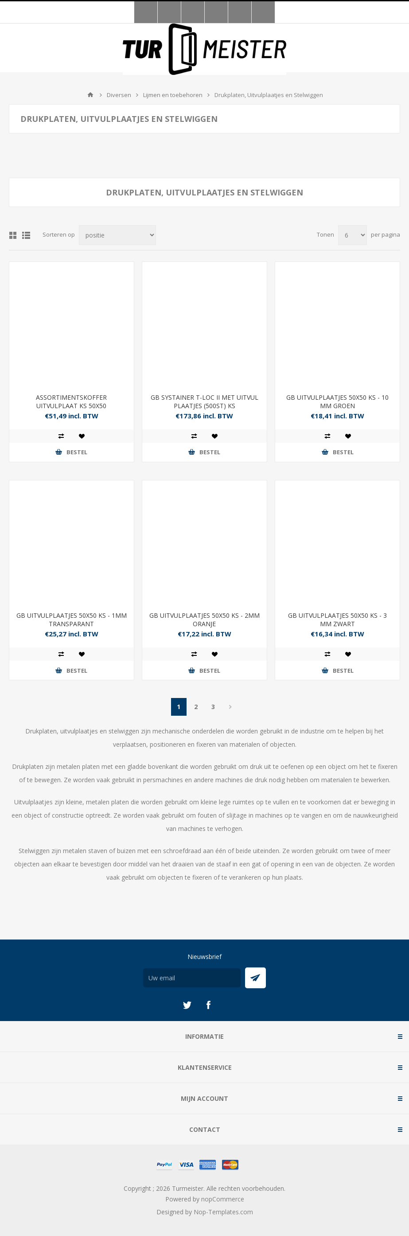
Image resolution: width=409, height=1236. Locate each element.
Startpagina (90, 95)
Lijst (26, 235)
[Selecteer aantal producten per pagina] (352, 235)
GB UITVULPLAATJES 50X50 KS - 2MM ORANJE (204, 619)
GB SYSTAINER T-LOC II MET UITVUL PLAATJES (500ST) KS (204, 401)
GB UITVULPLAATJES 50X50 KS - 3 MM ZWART (337, 619)
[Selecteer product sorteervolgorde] (117, 235)
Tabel (13, 235)
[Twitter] (187, 1005)
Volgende (230, 707)
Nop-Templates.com (223, 1212)
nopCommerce (222, 1199)
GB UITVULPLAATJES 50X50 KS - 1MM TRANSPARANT (71, 619)
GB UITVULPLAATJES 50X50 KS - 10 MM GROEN (337, 401)
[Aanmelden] (192, 977)
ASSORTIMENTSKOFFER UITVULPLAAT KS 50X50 (71, 401)
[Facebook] (208, 1005)
